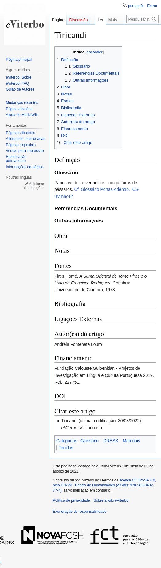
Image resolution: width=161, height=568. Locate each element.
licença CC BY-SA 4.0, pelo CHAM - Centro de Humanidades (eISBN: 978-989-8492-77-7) (104, 485)
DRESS (110, 440)
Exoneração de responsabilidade (80, 511)
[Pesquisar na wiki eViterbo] (142, 31)
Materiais (131, 440)
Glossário (89, 440)
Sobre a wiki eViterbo (111, 500)
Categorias (66, 440)
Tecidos (66, 447)
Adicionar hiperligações (34, 186)
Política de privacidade (71, 500)
